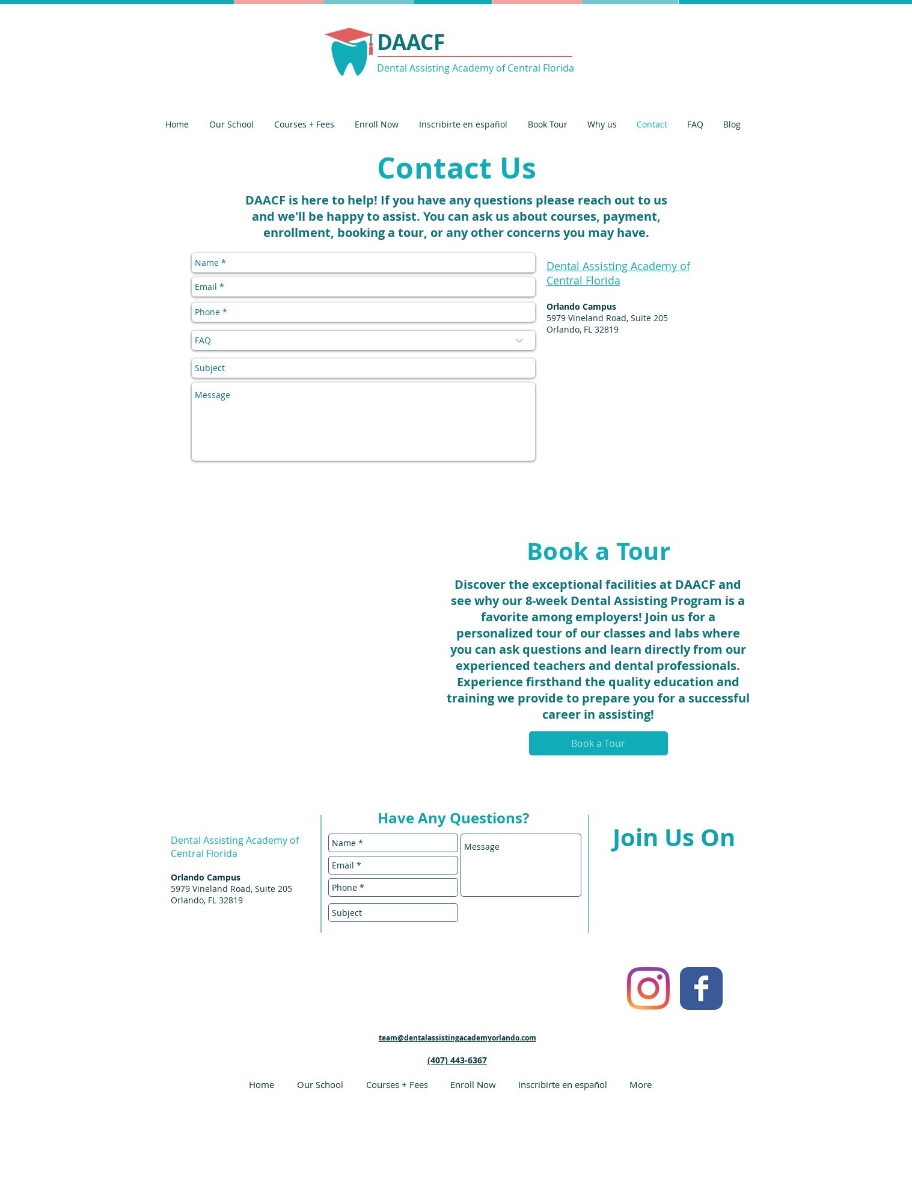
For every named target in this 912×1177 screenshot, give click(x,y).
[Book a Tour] (598, 743)
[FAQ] (363, 340)
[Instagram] (648, 988)
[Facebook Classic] (701, 988)
